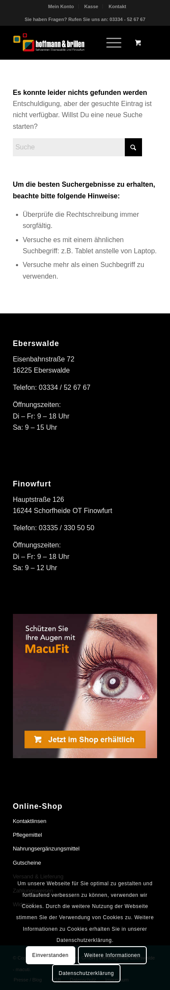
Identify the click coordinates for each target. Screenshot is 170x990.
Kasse (91, 6)
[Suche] (77, 147)
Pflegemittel (27, 835)
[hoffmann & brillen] (71, 42)
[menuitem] (61, 6)
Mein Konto (61, 6)
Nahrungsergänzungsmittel (46, 848)
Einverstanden (50, 955)
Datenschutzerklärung (86, 973)
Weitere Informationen (112, 955)
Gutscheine (27, 862)
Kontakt (117, 6)
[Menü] (109, 42)
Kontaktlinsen (29, 821)
